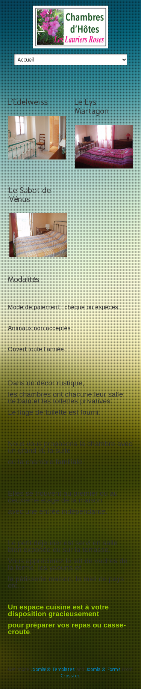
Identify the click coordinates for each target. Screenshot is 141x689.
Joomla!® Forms (103, 669)
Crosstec (70, 675)
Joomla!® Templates (53, 669)
